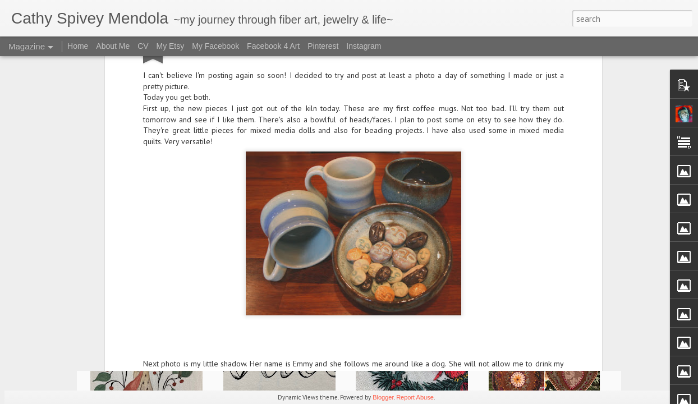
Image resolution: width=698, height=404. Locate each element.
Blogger (383, 397)
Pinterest (322, 46)
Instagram (363, 46)
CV (142, 46)
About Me (113, 46)
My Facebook (215, 46)
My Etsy (170, 46)
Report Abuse (415, 397)
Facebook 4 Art (273, 46)
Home (77, 46)
